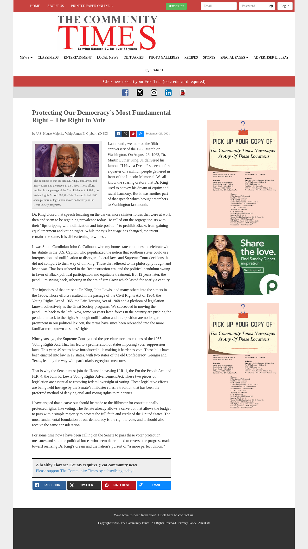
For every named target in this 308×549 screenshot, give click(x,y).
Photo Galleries (164, 57)
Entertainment (78, 57)
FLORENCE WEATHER (251, 29)
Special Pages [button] (234, 57)
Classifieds (48, 57)
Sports (209, 57)
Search (154, 70)
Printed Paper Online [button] (92, 6)
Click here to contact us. (176, 515)
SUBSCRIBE (176, 6)
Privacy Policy (187, 523)
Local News (107, 57)
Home (35, 6)
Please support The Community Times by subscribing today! (85, 471)
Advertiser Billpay (271, 57)
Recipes (191, 57)
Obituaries (134, 57)
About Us (55, 6)
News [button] (26, 57)
